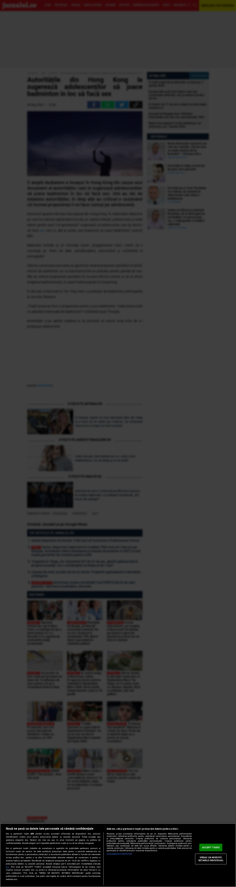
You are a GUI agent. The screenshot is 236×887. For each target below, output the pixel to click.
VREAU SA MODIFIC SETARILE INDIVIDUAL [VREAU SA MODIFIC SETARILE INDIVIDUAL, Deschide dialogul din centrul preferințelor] (210, 859)
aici (7, 867)
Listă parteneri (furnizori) (119, 854)
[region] (118, 855)
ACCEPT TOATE (211, 847)
